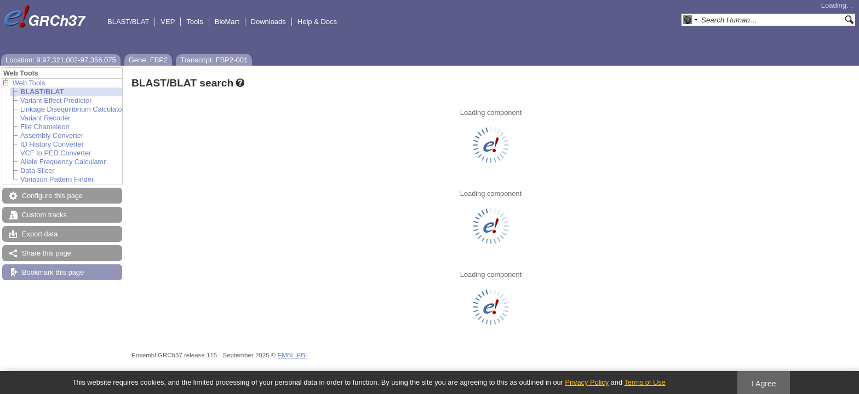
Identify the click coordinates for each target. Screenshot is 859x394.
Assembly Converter (51, 135)
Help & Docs (317, 22)
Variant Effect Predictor (55, 100)
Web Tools (29, 83)
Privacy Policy (587, 382)
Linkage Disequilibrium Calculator (72, 109)
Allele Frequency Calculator (63, 162)
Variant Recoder (45, 118)
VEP (168, 22)
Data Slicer (37, 170)
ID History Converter (52, 144)
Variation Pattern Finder (57, 179)
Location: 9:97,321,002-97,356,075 (60, 60)
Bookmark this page (53, 272)
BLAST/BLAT (128, 22)
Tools (194, 22)
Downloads (268, 22)
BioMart (227, 22)
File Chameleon (45, 127)
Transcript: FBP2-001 (214, 60)
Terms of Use (644, 382)
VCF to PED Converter (55, 153)
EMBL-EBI (292, 355)
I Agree (764, 383)
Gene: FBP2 (148, 60)
